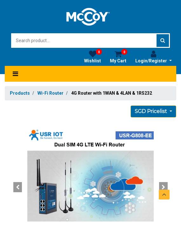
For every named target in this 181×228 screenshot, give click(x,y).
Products (20, 93)
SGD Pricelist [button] (151, 111)
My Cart (118, 56)
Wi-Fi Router (50, 93)
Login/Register (153, 56)
